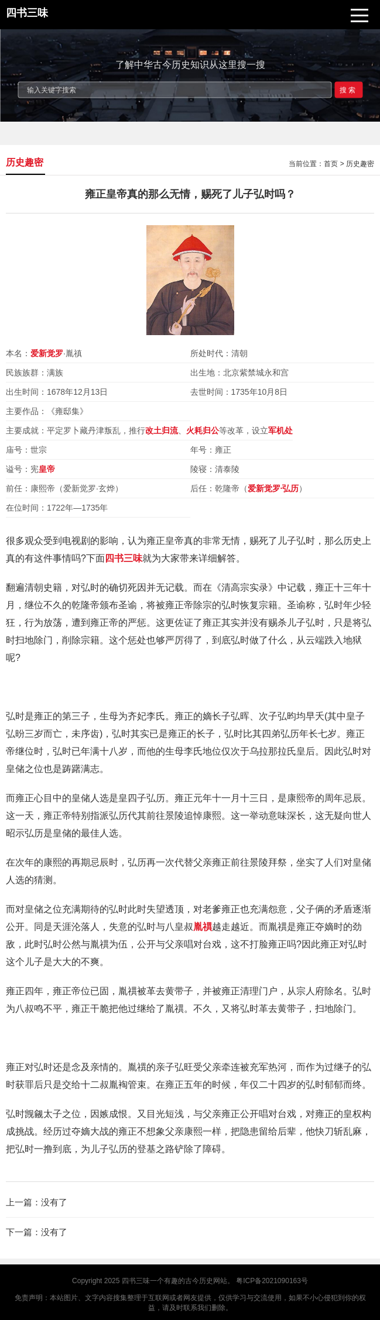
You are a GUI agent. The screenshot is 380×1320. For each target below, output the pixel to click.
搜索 (348, 89)
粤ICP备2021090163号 (272, 1281)
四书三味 (136, 1281)
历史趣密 (360, 164)
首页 (331, 164)
